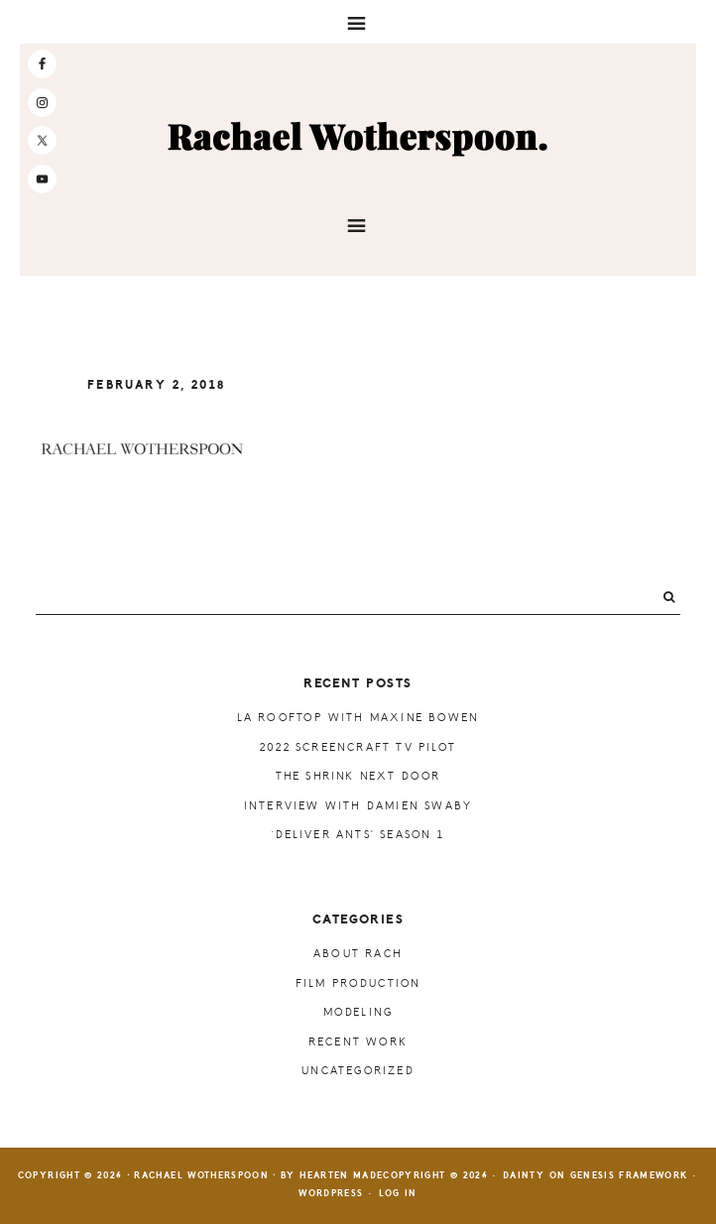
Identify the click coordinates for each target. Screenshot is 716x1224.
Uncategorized (358, 1070)
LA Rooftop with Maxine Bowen (358, 717)
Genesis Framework (629, 1175)
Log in (398, 1193)
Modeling (358, 1012)
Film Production (358, 983)
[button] (358, 22)
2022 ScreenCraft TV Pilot (358, 747)
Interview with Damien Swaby (358, 805)
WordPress (330, 1193)
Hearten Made (341, 1175)
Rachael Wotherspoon (358, 137)
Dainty (523, 1175)
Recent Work (358, 1042)
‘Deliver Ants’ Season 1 (358, 834)
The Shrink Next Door (358, 776)
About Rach (358, 953)
